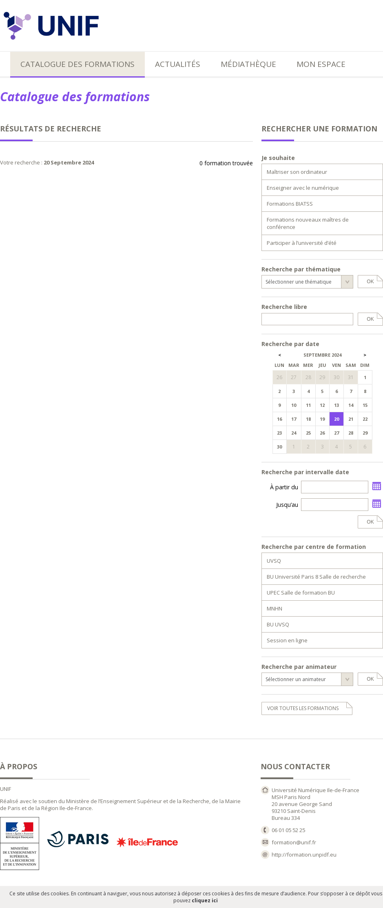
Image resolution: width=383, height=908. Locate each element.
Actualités (177, 64)
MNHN (274, 608)
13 (336, 405)
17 (293, 419)
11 (308, 405)
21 (350, 419)
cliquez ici (205, 900)
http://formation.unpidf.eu (304, 854)
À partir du (284, 487)
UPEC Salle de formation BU (301, 592)
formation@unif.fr (294, 842)
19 (322, 419)
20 (336, 419)
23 (279, 433)
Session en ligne (287, 640)
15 (365, 405)
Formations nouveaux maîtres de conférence (308, 223)
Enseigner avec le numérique (303, 187)
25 (308, 433)
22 (365, 419)
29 (365, 433)
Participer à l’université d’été (302, 242)
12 (322, 405)
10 (293, 405)
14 (350, 405)
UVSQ (274, 560)
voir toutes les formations (303, 708)
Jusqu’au (287, 504)
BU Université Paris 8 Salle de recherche (316, 576)
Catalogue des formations (77, 64)
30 (279, 447)
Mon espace (321, 64)
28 (350, 433)
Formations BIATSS (290, 203)
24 (293, 433)
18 (308, 419)
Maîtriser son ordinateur (297, 171)
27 (336, 433)
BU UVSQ (278, 624)
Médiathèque (248, 64)
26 (322, 433)
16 (279, 419)
